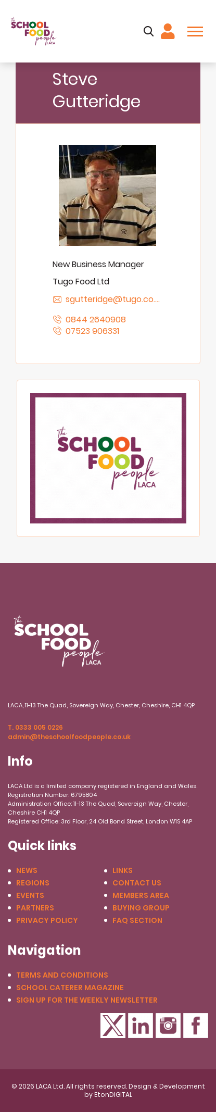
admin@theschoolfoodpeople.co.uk (69, 736)
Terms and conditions (62, 975)
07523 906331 (92, 331)
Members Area (140, 896)
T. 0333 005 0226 (35, 727)
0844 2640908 (96, 320)
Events (30, 896)
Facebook (195, 1025)
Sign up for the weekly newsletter (87, 1000)
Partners (35, 908)
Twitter (112, 1025)
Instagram (168, 1025)
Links (122, 871)
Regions (32, 883)
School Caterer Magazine (70, 988)
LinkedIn (140, 1025)
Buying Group (141, 908)
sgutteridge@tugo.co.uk (114, 299)
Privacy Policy (47, 921)
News (26, 871)
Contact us (136, 883)
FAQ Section (137, 921)
